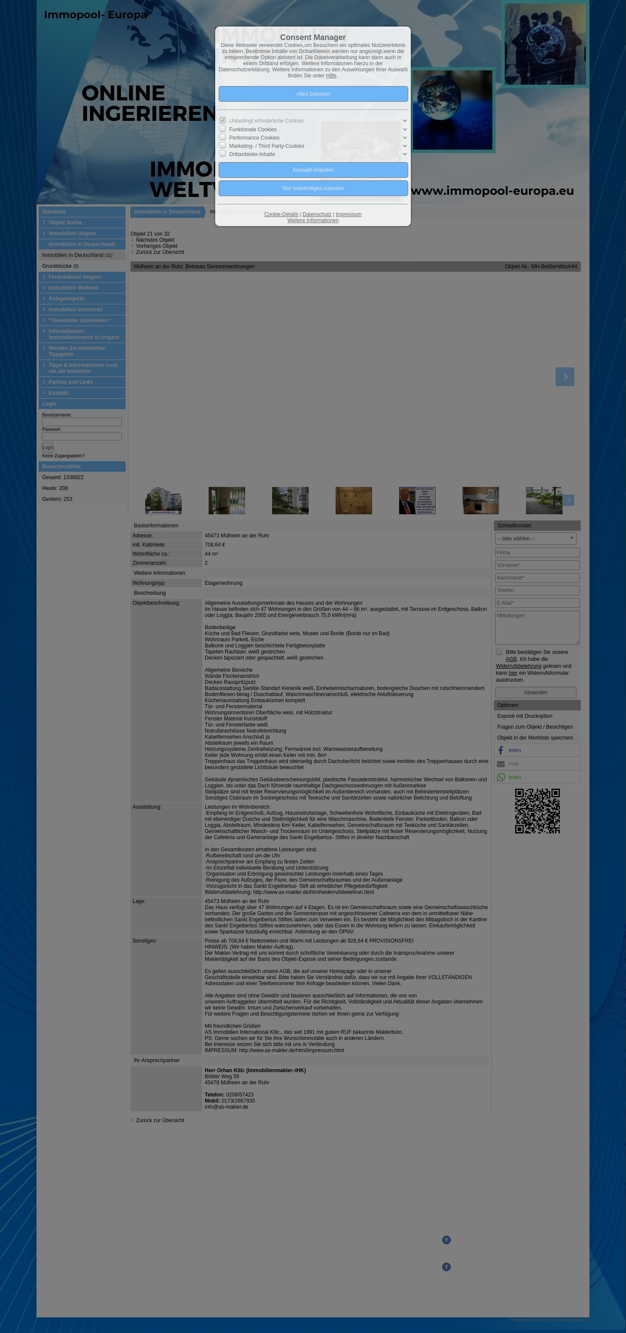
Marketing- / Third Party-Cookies (267, 146)
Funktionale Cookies (253, 129)
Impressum (348, 214)
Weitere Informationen (313, 220)
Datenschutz (317, 214)
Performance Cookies (255, 137)
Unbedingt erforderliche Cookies (267, 121)
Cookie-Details (281, 214)
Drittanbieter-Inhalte (252, 154)
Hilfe (331, 76)
